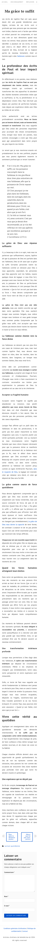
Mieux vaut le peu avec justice (27, 836)
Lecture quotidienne (12, 846)
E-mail (7, 906)
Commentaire (9, 872)
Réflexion (30, 2)
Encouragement (17, 2)
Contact (25, 931)
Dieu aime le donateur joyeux (12, 836)
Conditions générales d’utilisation (15, 928)
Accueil (5, 2)
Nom (6, 896)
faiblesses (21, 56)
